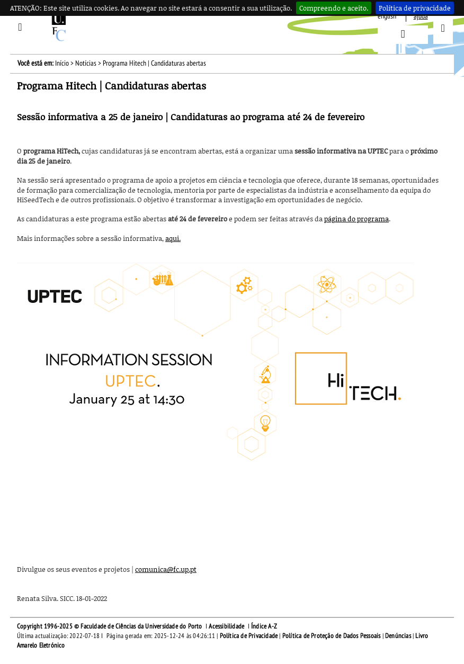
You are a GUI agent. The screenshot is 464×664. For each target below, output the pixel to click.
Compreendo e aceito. (333, 8)
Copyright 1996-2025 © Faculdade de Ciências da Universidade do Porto (109, 626)
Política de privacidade (415, 8)
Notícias (85, 63)
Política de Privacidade (249, 636)
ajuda (421, 16)
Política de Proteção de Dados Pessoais (331, 636)
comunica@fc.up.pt (166, 569)
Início (62, 63)
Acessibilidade (226, 626)
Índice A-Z (264, 626)
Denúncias (398, 636)
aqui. (173, 238)
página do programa (356, 218)
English (387, 16)
